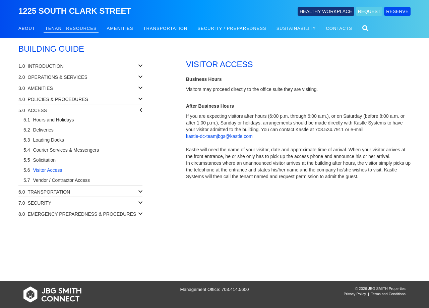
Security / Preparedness (231, 28)
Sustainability (296, 28)
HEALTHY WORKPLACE (326, 11)
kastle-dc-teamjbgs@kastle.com (219, 136)
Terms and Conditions (388, 294)
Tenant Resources (71, 28)
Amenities (120, 28)
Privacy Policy (355, 294)
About (26, 28)
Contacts (339, 28)
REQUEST (369, 11)
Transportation (165, 28)
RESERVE (397, 11)
